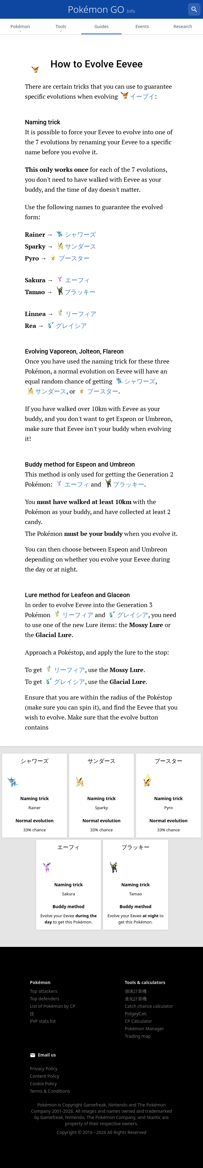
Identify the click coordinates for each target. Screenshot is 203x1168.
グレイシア (66, 325)
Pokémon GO (101, 9)
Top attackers (43, 991)
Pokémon (20, 28)
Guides (101, 26)
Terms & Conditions (50, 1091)
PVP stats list (43, 1021)
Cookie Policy (43, 1083)
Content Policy (44, 1076)
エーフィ (72, 280)
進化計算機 (136, 999)
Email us (47, 1055)
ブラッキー (75, 292)
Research (182, 26)
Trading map (138, 1036)
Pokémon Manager (144, 1029)
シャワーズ (75, 234)
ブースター (69, 258)
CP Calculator (138, 1021)
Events (142, 26)
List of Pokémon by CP (52, 1006)
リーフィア (76, 313)
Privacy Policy (43, 1068)
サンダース (75, 246)
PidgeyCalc (136, 1014)
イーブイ (137, 96)
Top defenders (44, 999)
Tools (60, 28)
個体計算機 (136, 991)
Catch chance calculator (149, 1006)
